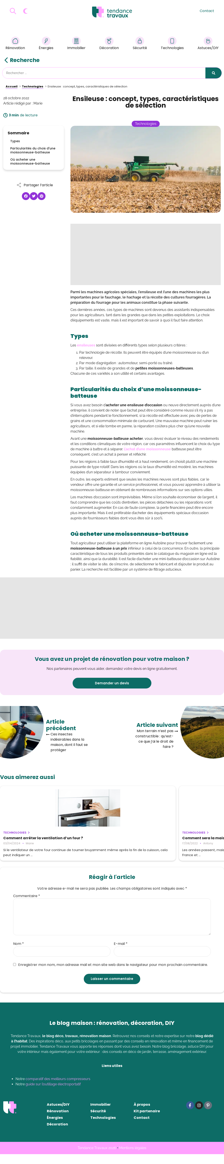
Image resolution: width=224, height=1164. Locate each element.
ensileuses (86, 345)
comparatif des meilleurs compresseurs (58, 1089)
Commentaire (26, 906)
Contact (207, 10)
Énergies (46, 44)
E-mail (121, 953)
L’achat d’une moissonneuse (147, 449)
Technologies (172, 44)
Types (15, 141)
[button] (26, 196)
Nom (18, 953)
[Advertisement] (145, 254)
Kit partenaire (147, 1120)
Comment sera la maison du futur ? (112, 838)
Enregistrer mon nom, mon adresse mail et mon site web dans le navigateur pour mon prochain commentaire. (110, 974)
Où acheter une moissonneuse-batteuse (30, 161)
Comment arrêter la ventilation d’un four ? (33, 840)
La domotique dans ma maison (184, 838)
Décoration (109, 44)
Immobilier (76, 44)
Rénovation (15, 44)
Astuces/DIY (208, 44)
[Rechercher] (213, 72)
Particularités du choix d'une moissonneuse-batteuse (32, 150)
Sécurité (140, 44)
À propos (142, 1114)
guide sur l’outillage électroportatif (53, 1094)
